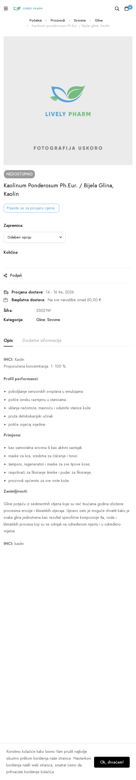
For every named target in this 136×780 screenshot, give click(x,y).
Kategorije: (13, 320)
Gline (99, 20)
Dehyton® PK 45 (85, 642)
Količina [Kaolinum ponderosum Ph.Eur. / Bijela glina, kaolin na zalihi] (11, 252)
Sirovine (80, 20)
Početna (35, 20)
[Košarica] (126, 8)
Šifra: (8, 310)
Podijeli (16, 275)
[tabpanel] (68, 451)
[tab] (8, 340)
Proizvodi (57, 20)
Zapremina (13, 225)
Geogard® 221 (17, 642)
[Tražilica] (116, 8)
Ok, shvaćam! (111, 761)
